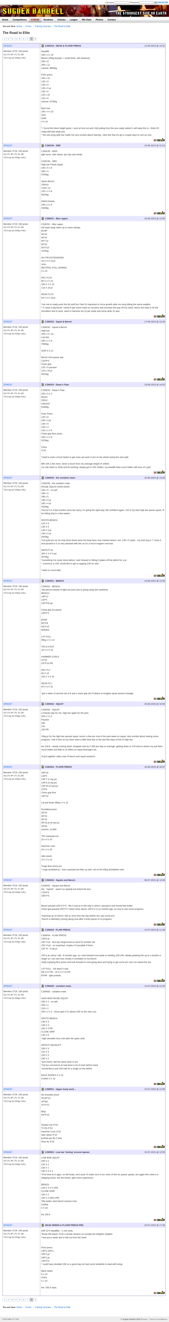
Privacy (144, 1319)
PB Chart (86, 19)
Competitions (20, 19)
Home (5, 19)
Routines (48, 19)
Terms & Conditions (158, 1319)
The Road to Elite (62, 26)
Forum (28, 26)
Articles (61, 19)
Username (109, 2)
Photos (99, 19)
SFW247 (8, 45)
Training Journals (43, 26)
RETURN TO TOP (11, 1319)
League (74, 19)
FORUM (35, 19)
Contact (111, 19)
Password (134, 2)
